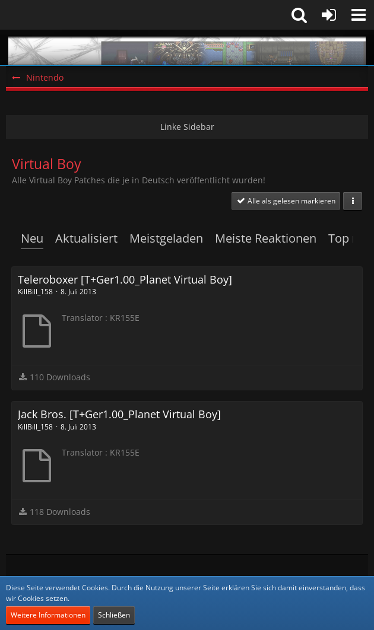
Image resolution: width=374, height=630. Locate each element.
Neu (32, 238)
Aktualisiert (86, 238)
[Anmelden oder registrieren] (329, 15)
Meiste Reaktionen (265, 238)
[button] (358, 15)
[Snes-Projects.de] (187, 47)
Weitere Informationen (48, 615)
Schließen (114, 615)
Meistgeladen (166, 238)
